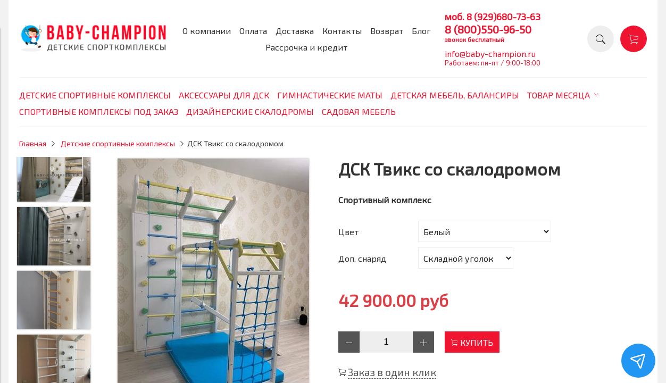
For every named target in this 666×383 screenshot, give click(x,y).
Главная (32, 143)
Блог (421, 31)
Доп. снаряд (362, 258)
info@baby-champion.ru (490, 53)
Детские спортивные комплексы (118, 143)
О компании (206, 31)
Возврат (386, 31)
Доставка (295, 31)
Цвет (348, 232)
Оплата (253, 31)
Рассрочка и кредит (306, 47)
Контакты (342, 31)
